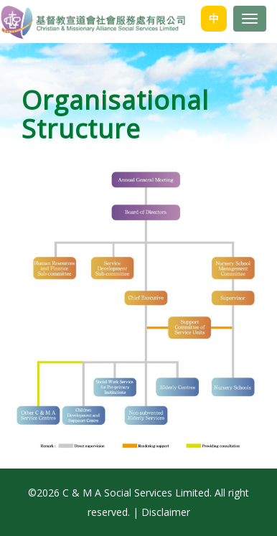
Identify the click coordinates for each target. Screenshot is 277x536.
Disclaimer (165, 512)
